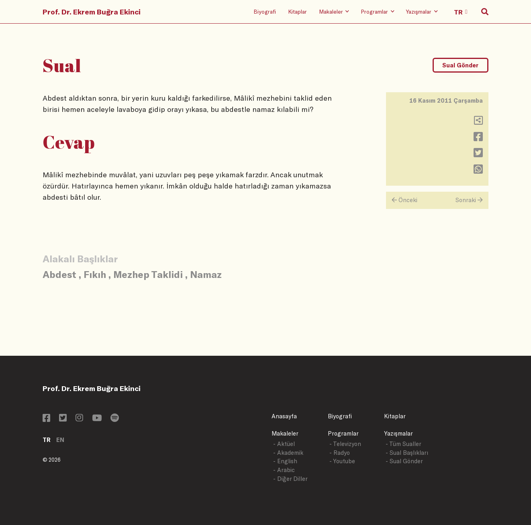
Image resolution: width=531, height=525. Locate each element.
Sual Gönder (460, 65)
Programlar (343, 433)
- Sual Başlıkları (407, 452)
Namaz (206, 274)
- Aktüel (284, 443)
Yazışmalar (398, 433)
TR (47, 439)
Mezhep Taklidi (148, 274)
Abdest (59, 274)
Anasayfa (284, 416)
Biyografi (264, 11)
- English (285, 461)
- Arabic (284, 469)
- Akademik (288, 452)
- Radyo (339, 452)
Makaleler (285, 433)
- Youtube (342, 461)
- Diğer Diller (290, 478)
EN (60, 439)
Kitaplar (297, 11)
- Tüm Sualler (403, 443)
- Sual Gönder (404, 461)
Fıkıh (95, 274)
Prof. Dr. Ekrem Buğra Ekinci (92, 11)
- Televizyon (345, 443)
